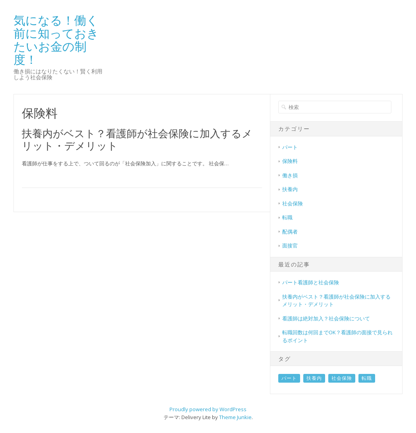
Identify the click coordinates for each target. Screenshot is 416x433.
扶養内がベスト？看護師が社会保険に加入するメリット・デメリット (137, 139)
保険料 (290, 161)
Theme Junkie (235, 417)
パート (290, 147)
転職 (287, 217)
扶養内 (290, 189)
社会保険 (292, 203)
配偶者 (290, 231)
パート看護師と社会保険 (310, 282)
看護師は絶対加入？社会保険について (326, 318)
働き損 (290, 175)
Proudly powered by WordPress (208, 409)
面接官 (290, 245)
